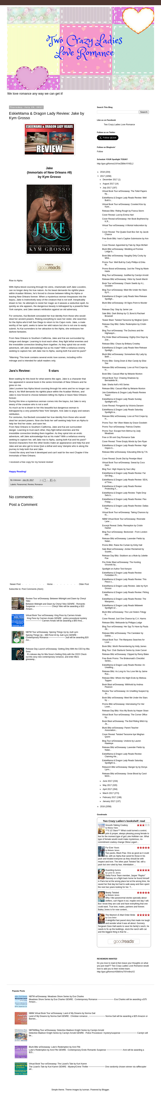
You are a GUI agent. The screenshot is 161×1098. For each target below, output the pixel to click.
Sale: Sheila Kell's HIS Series (115, 384)
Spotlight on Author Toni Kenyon (117, 569)
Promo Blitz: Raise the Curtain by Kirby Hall (122, 545)
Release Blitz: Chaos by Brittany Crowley (121, 344)
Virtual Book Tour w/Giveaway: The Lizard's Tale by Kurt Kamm (58, 1064)
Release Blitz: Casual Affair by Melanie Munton (123, 388)
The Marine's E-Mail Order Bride (120, 915)
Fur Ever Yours (112, 847)
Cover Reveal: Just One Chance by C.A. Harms (124, 618)
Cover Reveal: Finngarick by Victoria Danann (123, 405)
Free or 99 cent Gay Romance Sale (118, 437)
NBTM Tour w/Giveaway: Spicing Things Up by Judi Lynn (52, 632)
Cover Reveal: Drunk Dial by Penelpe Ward (122, 458)
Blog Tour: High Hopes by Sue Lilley (118, 469)
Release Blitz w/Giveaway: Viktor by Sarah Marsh (125, 279)
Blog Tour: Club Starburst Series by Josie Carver (124, 650)
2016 (102, 806)
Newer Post (15, 584)
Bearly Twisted (112, 892)
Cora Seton (112, 918)
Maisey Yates (113, 828)
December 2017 (110, 179)
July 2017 (107, 187)
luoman (85, 1089)
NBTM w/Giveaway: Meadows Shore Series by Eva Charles (56, 996)
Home (50, 584)
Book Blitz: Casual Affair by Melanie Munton (122, 374)
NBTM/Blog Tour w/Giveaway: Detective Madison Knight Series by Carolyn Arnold (66, 1030)
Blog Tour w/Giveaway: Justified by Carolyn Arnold (125, 275)
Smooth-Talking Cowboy (116, 825)
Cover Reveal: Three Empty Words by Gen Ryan (124, 441)
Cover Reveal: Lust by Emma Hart (118, 215)
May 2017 (107, 785)
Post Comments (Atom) (32, 589)
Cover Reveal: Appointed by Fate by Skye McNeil (124, 245)
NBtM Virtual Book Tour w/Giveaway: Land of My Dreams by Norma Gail (62, 1013)
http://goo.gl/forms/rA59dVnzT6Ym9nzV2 (116, 972)
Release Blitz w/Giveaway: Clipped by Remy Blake (125, 654)
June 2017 (108, 781)
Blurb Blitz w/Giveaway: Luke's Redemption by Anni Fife (54, 1047)
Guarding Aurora (113, 870)
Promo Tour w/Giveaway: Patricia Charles (121, 427)
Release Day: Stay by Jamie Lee (117, 309)
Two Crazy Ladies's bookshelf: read (124, 821)
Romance (39, 484)
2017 (102, 176)
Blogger (105, 1089)
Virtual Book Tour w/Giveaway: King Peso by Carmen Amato (53, 615)
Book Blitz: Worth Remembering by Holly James (124, 646)
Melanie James (113, 850)
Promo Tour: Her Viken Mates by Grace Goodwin (124, 423)
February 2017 (110, 797)
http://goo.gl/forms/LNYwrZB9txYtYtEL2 (115, 163)
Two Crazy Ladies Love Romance (119, 124)
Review (31, 484)
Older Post (84, 584)
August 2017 (109, 184)
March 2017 (108, 793)
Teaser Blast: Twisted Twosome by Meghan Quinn (125, 320)
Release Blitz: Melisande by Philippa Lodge (122, 622)
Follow (100, 151)
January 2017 (109, 801)
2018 (102, 172)
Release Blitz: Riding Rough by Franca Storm (123, 211)
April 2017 (108, 789)
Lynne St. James (114, 873)
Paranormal (22, 484)
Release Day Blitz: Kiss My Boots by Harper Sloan (125, 710)
